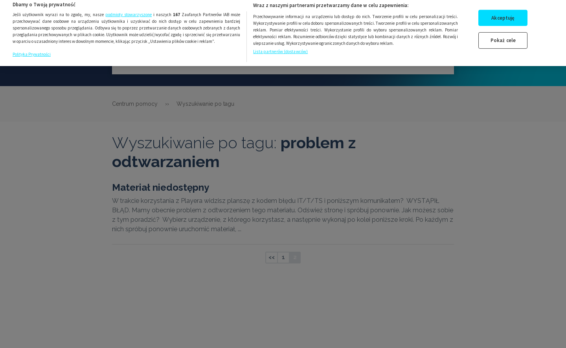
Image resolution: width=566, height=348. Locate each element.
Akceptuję (503, 14)
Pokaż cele (503, 36)
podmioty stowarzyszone (128, 11)
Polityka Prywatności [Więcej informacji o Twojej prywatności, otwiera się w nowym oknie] (32, 50)
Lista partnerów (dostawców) (280, 48)
